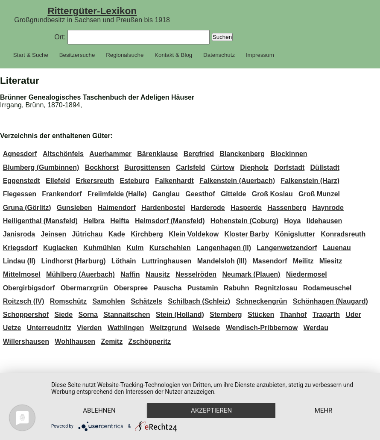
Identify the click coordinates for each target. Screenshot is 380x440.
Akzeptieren (211, 410)
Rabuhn (236, 288)
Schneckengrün (261, 301)
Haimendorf (117, 207)
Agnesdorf (20, 153)
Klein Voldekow (194, 234)
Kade (116, 234)
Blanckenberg (242, 153)
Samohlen (108, 301)
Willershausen (26, 341)
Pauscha (168, 288)
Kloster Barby (247, 234)
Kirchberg (147, 234)
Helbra (94, 220)
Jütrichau (87, 234)
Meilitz (303, 261)
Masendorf (269, 261)
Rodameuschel (327, 288)
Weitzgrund (168, 327)
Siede (64, 314)
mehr (324, 410)
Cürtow (222, 167)
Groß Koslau (272, 194)
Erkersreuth (95, 180)
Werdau (316, 327)
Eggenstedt (21, 180)
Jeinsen (54, 234)
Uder (353, 314)
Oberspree (131, 288)
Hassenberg (287, 207)
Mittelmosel (22, 274)
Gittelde (233, 194)
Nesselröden (195, 274)
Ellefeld (58, 180)
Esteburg (134, 180)
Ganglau (166, 194)
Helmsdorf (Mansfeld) (170, 220)
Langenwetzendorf (287, 247)
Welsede (206, 327)
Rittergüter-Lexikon (92, 10)
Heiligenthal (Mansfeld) (40, 220)
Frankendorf (62, 194)
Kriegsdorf (20, 247)
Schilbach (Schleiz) (199, 301)
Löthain (123, 261)
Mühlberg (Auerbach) (80, 274)
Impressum (260, 55)
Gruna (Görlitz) (27, 207)
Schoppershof (26, 314)
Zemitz (112, 341)
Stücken (261, 314)
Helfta (119, 220)
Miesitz (330, 261)
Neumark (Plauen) (251, 274)
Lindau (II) (19, 261)
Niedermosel (306, 274)
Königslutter (295, 234)
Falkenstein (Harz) (310, 180)
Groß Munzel (319, 194)
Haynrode (328, 207)
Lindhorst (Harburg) (73, 261)
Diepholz (254, 167)
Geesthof (200, 194)
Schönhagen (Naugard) (330, 301)
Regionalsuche (124, 55)
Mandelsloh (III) (222, 261)
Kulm (134, 247)
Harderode (208, 207)
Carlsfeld (190, 167)
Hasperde (246, 207)
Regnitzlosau (276, 288)
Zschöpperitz (149, 341)
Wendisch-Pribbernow (262, 327)
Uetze (12, 327)
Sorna (88, 314)
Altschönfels (63, 153)
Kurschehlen (170, 247)
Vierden (89, 327)
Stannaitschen (126, 314)
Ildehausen (324, 220)
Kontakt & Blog (173, 55)
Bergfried (199, 153)
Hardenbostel (163, 207)
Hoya (292, 220)
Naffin (130, 274)
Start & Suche (30, 55)
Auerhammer (110, 153)
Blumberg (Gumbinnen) (41, 167)
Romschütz (68, 301)
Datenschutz (219, 55)
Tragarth (326, 314)
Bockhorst (102, 167)
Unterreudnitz (49, 327)
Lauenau (337, 247)
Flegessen (19, 194)
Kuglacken (60, 247)
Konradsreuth (343, 234)
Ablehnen (99, 410)
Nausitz (158, 274)
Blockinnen (288, 153)
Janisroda (19, 234)
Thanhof (293, 314)
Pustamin (202, 288)
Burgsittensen (147, 167)
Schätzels (146, 301)
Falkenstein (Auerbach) (237, 180)
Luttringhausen (166, 261)
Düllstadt (324, 167)
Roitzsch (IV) (23, 301)
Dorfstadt (289, 167)
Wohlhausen (75, 341)
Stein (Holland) (180, 314)
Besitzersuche (77, 55)
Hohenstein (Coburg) (244, 220)
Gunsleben (74, 207)
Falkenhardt (174, 180)
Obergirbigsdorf (29, 288)
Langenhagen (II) (223, 247)
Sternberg (226, 314)
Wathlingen (126, 327)
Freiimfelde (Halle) (117, 194)
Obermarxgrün (84, 288)
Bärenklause (157, 153)
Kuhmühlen (102, 247)
